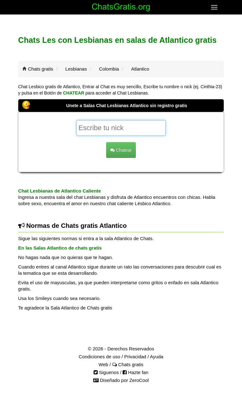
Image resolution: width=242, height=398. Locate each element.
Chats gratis (40, 69)
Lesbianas (76, 69)
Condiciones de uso (99, 356)
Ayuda (156, 356)
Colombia (109, 69)
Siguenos (106, 372)
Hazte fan (135, 372)
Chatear (121, 150)
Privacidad (135, 356)
